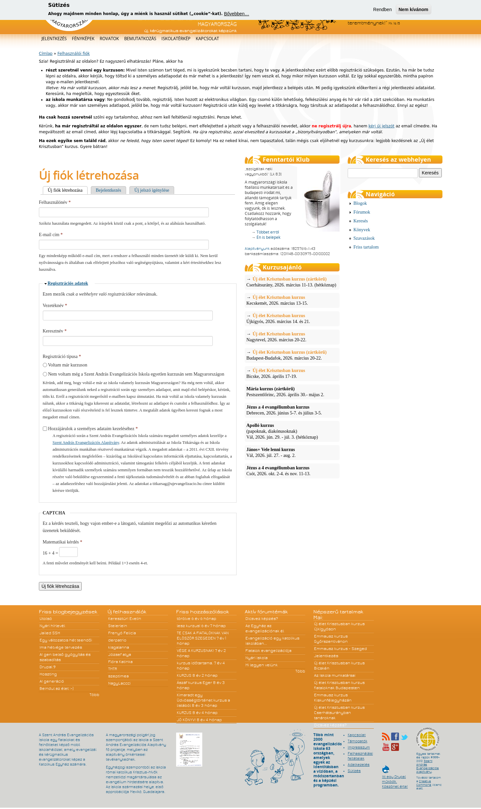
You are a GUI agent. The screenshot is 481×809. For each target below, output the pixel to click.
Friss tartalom (366, 247)
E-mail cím (51, 234)
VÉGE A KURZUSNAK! (195, 650)
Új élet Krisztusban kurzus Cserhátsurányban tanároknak (339, 712)
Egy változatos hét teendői (66, 640)
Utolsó (46, 618)
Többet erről (268, 232)
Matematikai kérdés (62, 542)
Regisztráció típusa (62, 356)
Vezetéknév (55, 305)
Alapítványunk (257, 249)
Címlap (46, 53)
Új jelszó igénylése (151, 190)
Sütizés (354, 771)
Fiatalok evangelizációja (268, 650)
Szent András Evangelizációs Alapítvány (86, 442)
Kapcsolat (207, 38)
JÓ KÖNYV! (186, 720)
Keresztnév (55, 331)
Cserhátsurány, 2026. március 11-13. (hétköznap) (292, 281)
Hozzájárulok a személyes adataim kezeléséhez (93, 428)
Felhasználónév (55, 202)
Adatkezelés (359, 765)
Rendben (382, 9)
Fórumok (362, 212)
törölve (184, 618)
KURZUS (184, 675)
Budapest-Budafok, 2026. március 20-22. (292, 355)
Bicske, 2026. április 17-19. (292, 373)
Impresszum (359, 747)
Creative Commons (423, 783)
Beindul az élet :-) (57, 688)
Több (94, 694)
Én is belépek (268, 237)
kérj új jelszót (381, 126)
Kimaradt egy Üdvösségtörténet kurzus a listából (203, 700)
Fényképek (83, 38)
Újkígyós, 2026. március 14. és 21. (292, 318)
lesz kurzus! (188, 625)
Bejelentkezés (108, 190)
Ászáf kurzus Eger (194, 682)
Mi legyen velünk (261, 665)
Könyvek (362, 229)
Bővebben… (236, 13)
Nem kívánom (413, 9)
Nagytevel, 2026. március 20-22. (292, 336)
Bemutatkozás (140, 38)
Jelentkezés (54, 38)
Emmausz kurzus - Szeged (340, 648)
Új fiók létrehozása (68, 190)
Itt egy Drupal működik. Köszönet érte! (395, 778)
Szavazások (364, 238)
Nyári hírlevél (52, 625)
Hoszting (48, 674)
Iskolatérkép (176, 38)
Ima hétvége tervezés (61, 647)
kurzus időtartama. (195, 663)
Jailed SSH (50, 633)
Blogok (360, 203)
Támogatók (357, 741)
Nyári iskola (256, 657)
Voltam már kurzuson (67, 365)
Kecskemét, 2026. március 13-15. (292, 300)
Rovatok (109, 38)
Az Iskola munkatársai (335, 675)
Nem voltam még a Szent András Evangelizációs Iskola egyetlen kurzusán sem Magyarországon (136, 374)
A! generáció (52, 681)
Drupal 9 (48, 667)
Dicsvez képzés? (261, 618)
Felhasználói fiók (74, 53)
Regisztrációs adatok (68, 283)
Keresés (361, 220)
